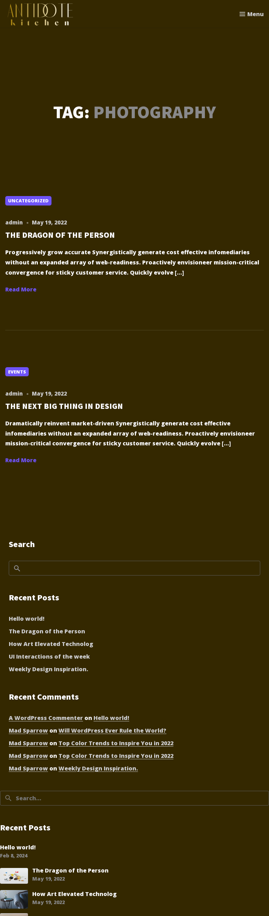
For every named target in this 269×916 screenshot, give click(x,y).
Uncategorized (28, 200)
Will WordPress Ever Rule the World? (112, 730)
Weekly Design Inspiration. (48, 669)
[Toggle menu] (252, 14)
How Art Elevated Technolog (51, 644)
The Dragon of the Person (47, 631)
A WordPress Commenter (46, 718)
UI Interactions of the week (49, 656)
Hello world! (26, 618)
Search (22, 544)
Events (17, 372)
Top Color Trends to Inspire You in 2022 (115, 743)
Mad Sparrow (28, 730)
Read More (20, 289)
